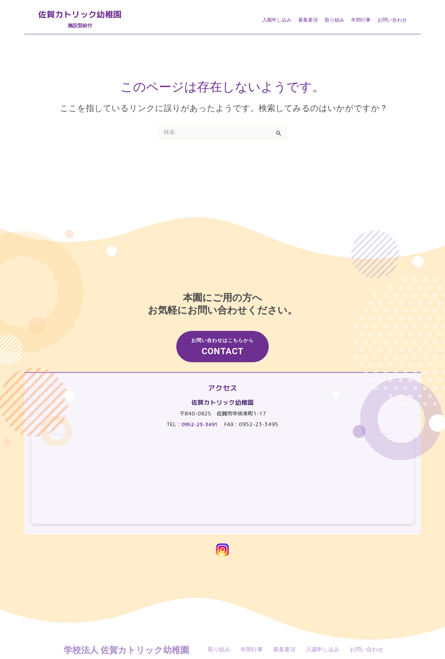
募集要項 (308, 22)
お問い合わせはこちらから (224, 340)
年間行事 (361, 22)
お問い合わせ (392, 22)
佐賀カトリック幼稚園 (97, 16)
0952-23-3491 (199, 424)
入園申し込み (276, 22)
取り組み (334, 22)
